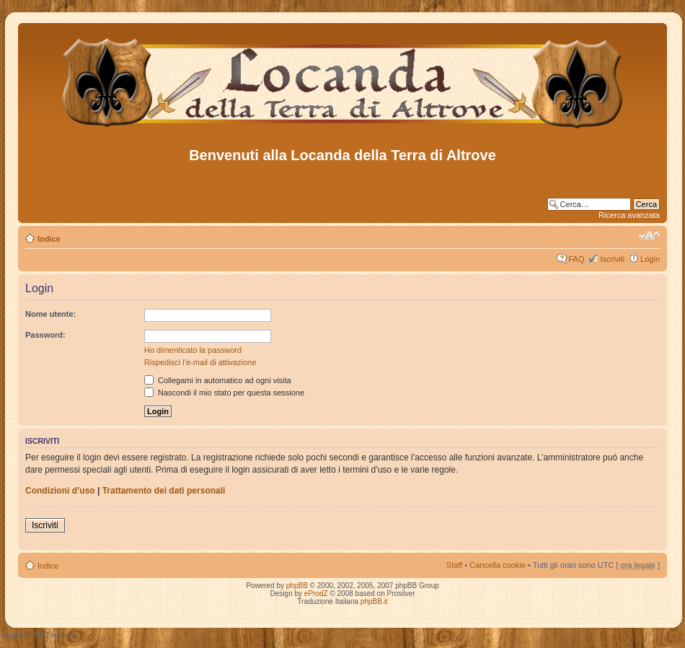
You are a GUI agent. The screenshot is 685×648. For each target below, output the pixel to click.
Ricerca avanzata (629, 215)
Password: (45, 334)
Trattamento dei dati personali (164, 491)
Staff (454, 565)
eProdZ (316, 593)
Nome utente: (50, 314)
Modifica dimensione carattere (649, 235)
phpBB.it (374, 601)
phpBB (297, 586)
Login (650, 259)
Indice (49, 239)
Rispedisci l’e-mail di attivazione (200, 362)
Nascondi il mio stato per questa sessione (224, 392)
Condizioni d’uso (60, 491)
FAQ (576, 259)
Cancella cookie (497, 565)
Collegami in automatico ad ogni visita (217, 380)
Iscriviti (612, 259)
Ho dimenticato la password (193, 350)
